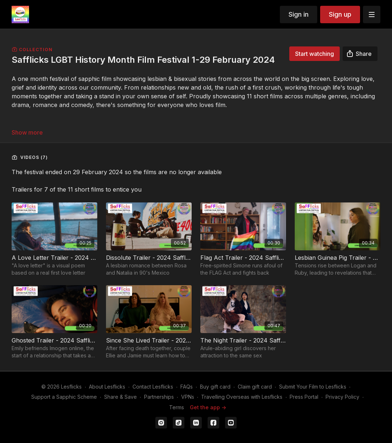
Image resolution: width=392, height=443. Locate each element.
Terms (176, 407)
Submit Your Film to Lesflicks (312, 386)
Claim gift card (255, 386)
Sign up (340, 14)
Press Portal (304, 397)
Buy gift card (215, 386)
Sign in (299, 14)
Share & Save (120, 397)
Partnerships (159, 397)
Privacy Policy (342, 397)
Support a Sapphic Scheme (64, 397)
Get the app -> (208, 407)
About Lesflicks (107, 386)
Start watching (314, 53)
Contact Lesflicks (152, 386)
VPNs (187, 397)
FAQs (186, 386)
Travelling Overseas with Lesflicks (241, 397)
